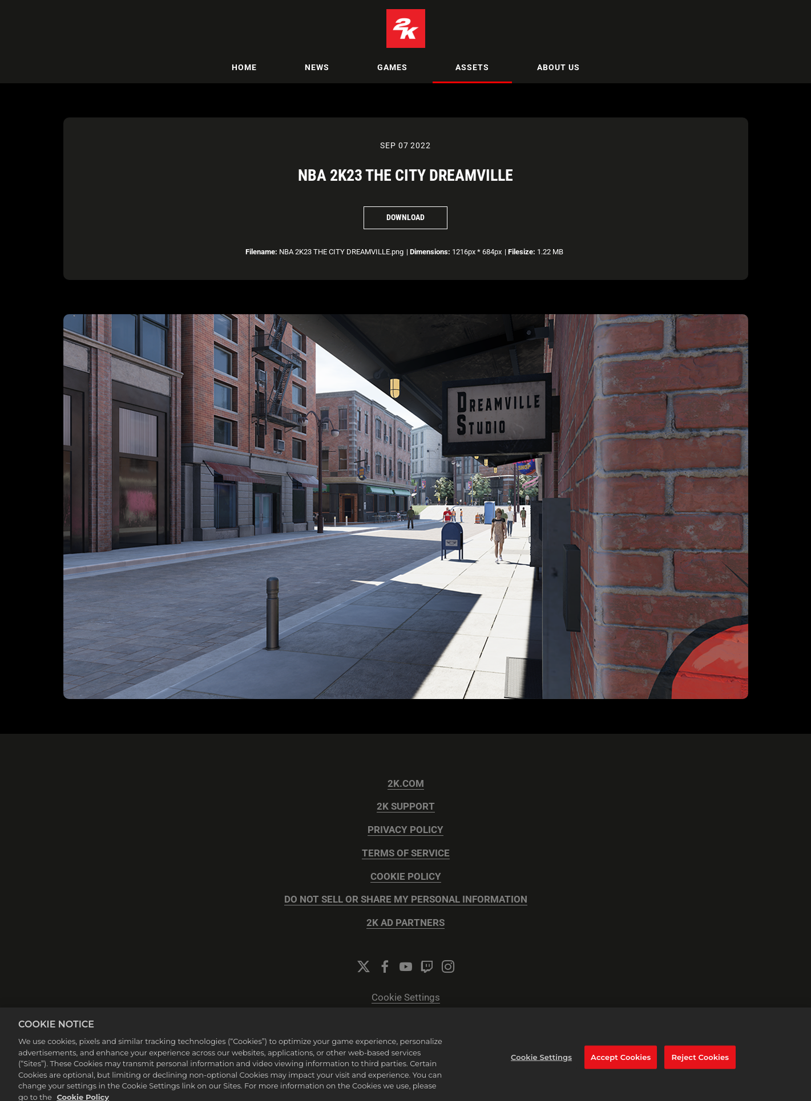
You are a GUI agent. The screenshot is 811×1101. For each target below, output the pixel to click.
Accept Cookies (621, 1064)
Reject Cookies (700, 1064)
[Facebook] (384, 966)
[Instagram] (448, 966)
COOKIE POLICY (405, 876)
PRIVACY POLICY (405, 829)
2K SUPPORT (406, 806)
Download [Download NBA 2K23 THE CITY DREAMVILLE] (405, 217)
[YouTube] (406, 966)
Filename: (261, 251)
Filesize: (521, 251)
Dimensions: (430, 251)
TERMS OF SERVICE (406, 853)
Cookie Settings (406, 997)
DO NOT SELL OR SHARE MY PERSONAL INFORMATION (405, 899)
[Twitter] (363, 966)
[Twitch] (427, 966)
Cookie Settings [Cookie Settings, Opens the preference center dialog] (541, 1064)
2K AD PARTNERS (405, 922)
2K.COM (406, 783)
